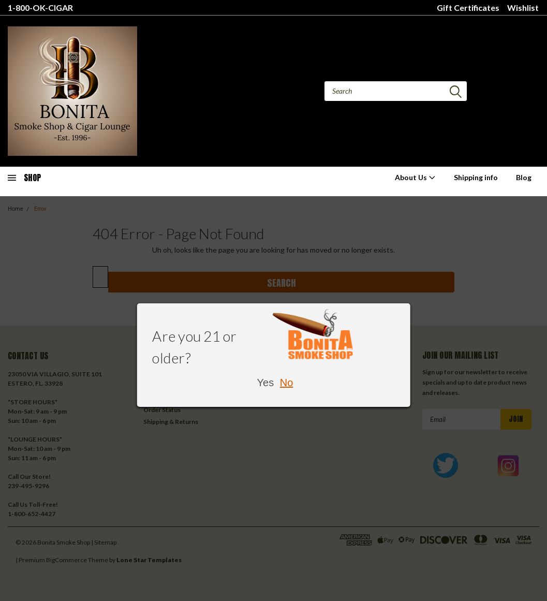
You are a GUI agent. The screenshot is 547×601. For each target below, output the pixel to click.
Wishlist (523, 7)
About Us (415, 177)
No (286, 382)
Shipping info (476, 177)
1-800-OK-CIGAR (40, 7)
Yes (265, 382)
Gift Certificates (468, 7)
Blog (523, 177)
